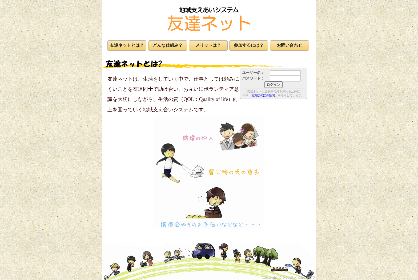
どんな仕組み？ (168, 45)
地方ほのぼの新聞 (263, 95)
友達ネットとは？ (127, 45)
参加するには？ (249, 45)
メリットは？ (208, 45)
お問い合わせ (289, 45)
